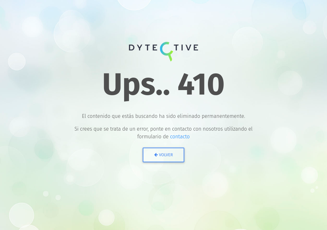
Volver (163, 154)
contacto (180, 137)
